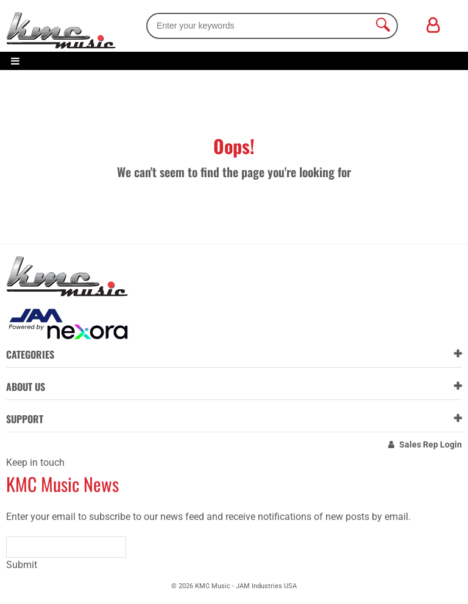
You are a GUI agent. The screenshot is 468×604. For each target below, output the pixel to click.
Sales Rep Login (430, 444)
